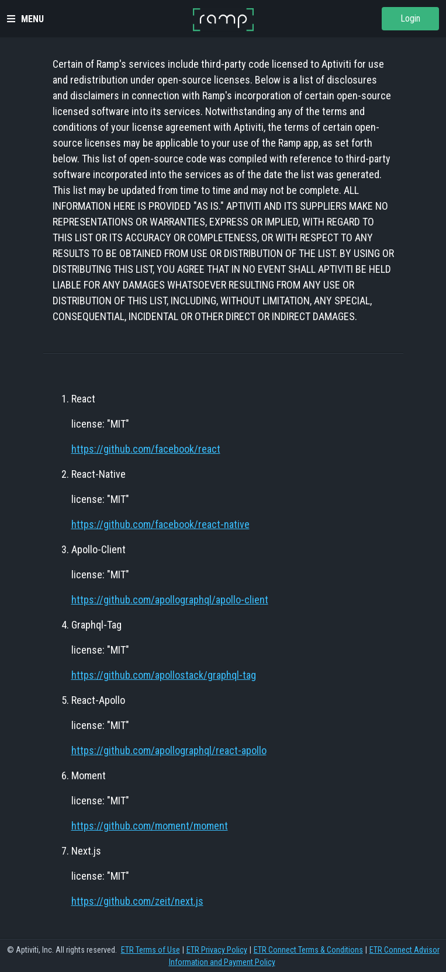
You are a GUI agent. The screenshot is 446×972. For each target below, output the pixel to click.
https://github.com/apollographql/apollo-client (169, 599)
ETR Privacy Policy (216, 949)
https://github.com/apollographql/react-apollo (169, 750)
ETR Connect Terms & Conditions (308, 949)
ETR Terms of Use (150, 949)
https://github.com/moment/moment (149, 826)
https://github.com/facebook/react (145, 449)
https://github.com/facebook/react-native (160, 524)
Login (410, 18)
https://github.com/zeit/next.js (137, 901)
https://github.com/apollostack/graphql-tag (163, 675)
